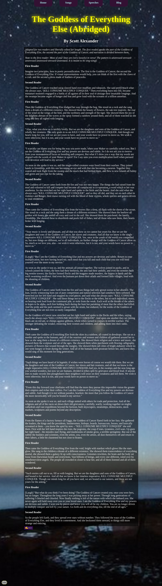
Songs (68, 2)
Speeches (93, 2)
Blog (118, 2)
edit (30, 528)
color (4, 582)
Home (43, 2)
